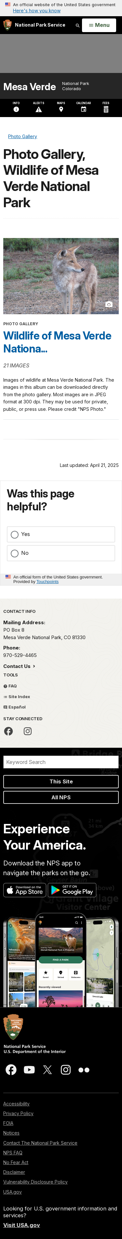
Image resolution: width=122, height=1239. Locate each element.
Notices (11, 1133)
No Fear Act (15, 1162)
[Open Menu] (99, 25)
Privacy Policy (18, 1113)
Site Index (16, 696)
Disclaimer (14, 1172)
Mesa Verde (29, 86)
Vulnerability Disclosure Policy (35, 1182)
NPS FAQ (12, 1152)
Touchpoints (47, 581)
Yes (25, 534)
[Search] (61, 762)
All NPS (61, 797)
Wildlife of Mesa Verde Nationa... (57, 342)
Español (14, 706)
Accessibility (16, 1103)
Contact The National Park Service (40, 1143)
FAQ (10, 685)
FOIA (8, 1123)
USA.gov (12, 1192)
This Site (61, 781)
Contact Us (17, 666)
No (25, 553)
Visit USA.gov (21, 1225)
